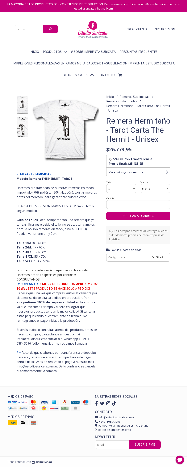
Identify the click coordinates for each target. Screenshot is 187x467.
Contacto (106, 75)
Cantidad (110, 198)
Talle (108, 182)
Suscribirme (145, 444)
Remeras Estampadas (122, 101)
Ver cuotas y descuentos (126, 172)
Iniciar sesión (164, 29)
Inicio (34, 52)
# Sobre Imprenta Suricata (93, 52)
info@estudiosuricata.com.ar (115, 417)
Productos (55, 52)
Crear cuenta (137, 29)
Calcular (157, 257)
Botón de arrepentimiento (113, 430)
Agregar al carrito (138, 216)
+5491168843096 (107, 421)
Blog (67, 75)
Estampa (144, 182)
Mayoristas (84, 75)
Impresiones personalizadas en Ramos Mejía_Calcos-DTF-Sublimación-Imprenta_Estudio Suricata (93, 63)
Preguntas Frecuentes (138, 52)
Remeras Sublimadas (135, 97)
